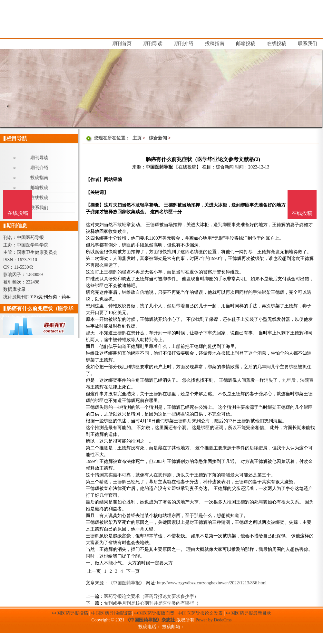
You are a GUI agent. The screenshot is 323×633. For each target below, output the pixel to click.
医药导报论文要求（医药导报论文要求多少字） (151, 596)
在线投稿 (302, 213)
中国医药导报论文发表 (200, 613)
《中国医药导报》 (126, 582)
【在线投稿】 (187, 167)
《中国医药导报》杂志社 (150, 620)
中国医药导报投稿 (70, 613)
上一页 (94, 571)
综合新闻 (158, 138)
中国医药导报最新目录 (248, 613)
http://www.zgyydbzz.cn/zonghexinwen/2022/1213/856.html (212, 582)
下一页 (133, 571)
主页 (137, 138)
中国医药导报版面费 (154, 613)
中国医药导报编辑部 (111, 613)
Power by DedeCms (213, 620)
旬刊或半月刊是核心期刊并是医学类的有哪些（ (151, 603)
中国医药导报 (159, 167)
